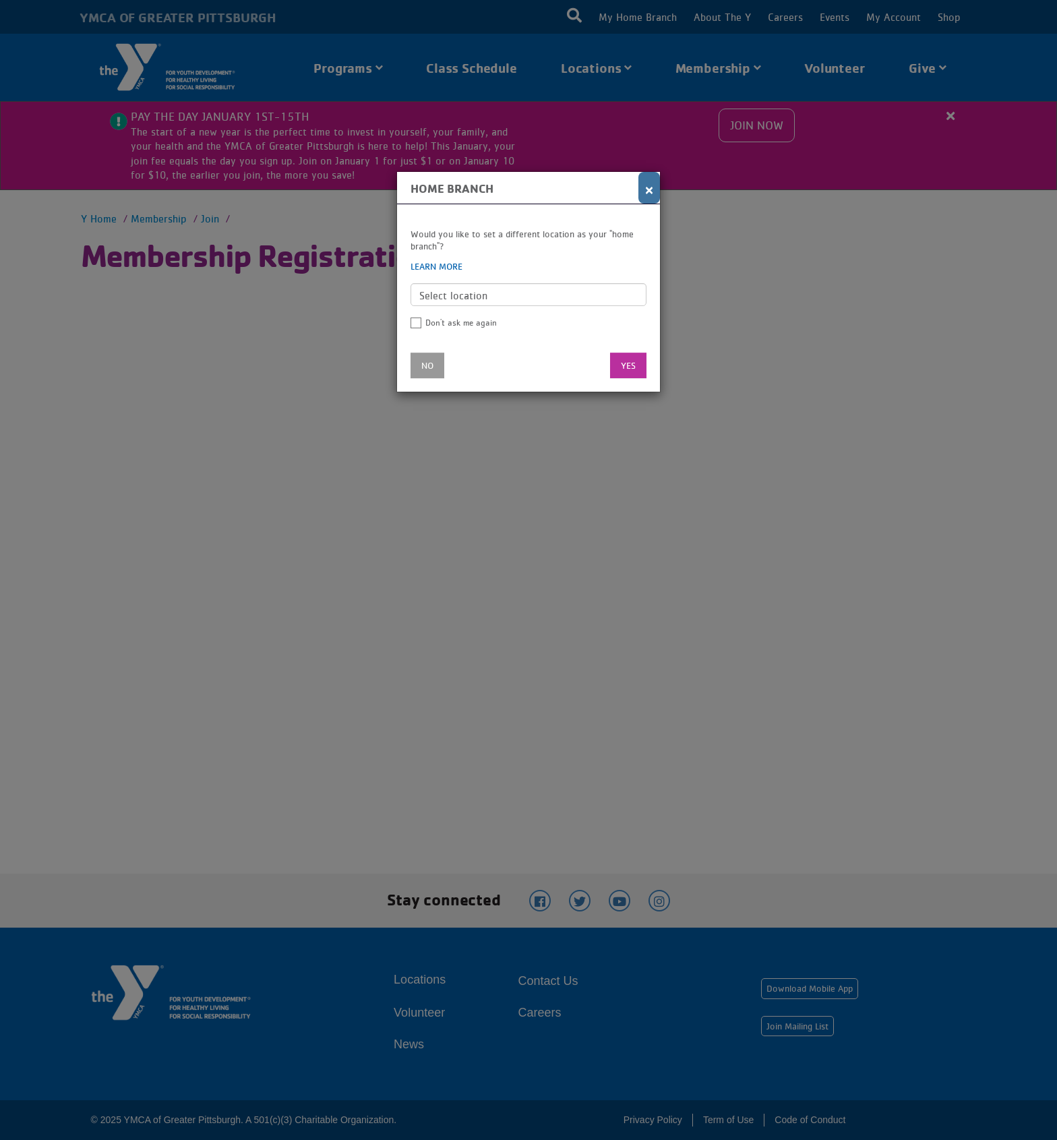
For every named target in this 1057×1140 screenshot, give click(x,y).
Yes (628, 365)
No (427, 365)
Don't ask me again (461, 323)
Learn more (436, 266)
